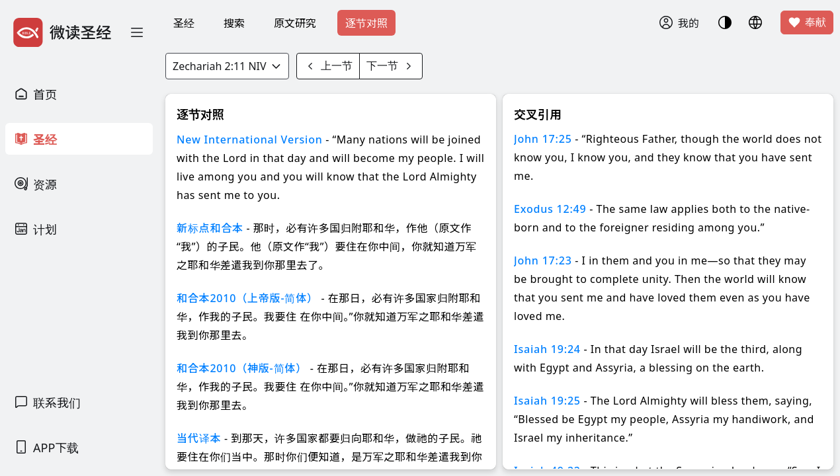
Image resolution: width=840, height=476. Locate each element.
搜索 (234, 23)
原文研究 (295, 23)
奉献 (807, 22)
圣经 (183, 23)
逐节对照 (366, 23)
